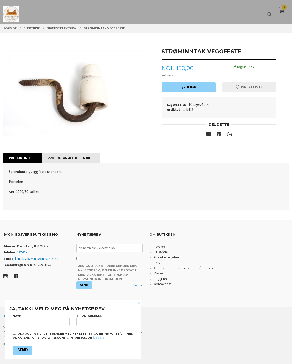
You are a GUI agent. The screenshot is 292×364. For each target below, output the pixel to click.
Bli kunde (161, 252)
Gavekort (161, 273)
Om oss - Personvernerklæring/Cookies (183, 268)
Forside (159, 246)
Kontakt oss (162, 284)
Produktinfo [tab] (20, 158)
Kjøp (188, 87)
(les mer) (100, 337)
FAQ (157, 262)
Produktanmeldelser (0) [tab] (69, 158)
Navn (41, 320)
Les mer (138, 285)
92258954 (22, 252)
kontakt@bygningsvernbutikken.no (36, 259)
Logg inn (160, 279)
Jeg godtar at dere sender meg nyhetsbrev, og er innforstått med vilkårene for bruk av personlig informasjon (108, 272)
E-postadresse (104, 320)
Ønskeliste (249, 87)
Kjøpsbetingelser (166, 257)
